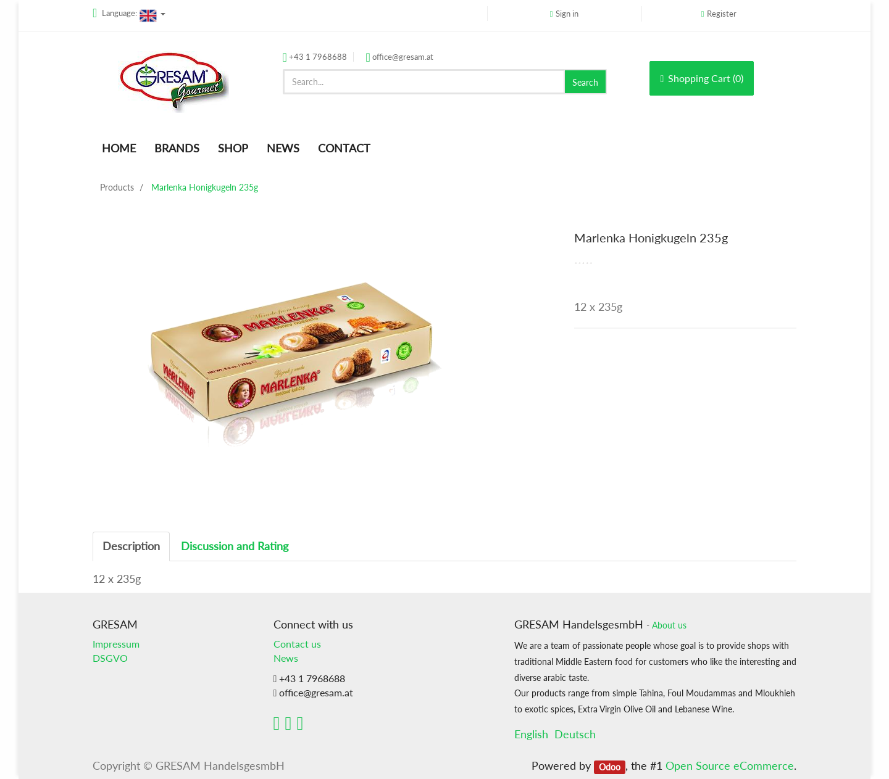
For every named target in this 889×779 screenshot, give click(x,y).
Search (585, 82)
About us (669, 625)
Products (117, 187)
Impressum (116, 643)
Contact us (297, 643)
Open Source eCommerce (730, 765)
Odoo (609, 767)
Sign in (567, 14)
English (531, 734)
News (285, 658)
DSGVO (110, 658)
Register (722, 14)
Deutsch (575, 734)
